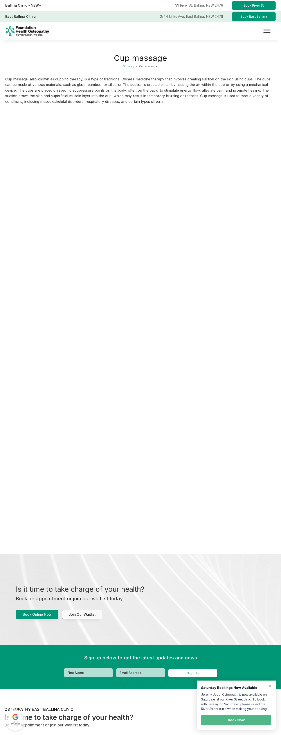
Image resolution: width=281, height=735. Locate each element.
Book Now (236, 720)
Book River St (254, 5)
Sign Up (193, 673)
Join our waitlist (82, 614)
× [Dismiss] (270, 686)
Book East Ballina (254, 16)
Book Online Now (37, 614)
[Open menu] (267, 31)
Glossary (128, 66)
